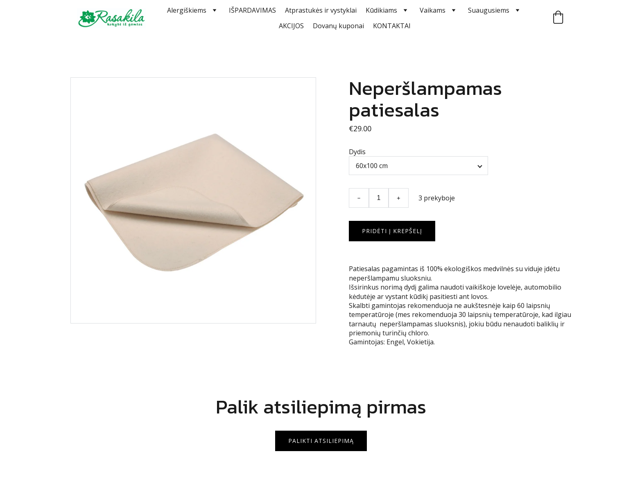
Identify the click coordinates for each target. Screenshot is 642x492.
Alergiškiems (186, 10)
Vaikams (432, 10)
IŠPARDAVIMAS (252, 10)
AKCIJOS (291, 25)
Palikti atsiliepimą (321, 441)
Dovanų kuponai (338, 25)
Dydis (357, 151)
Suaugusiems (488, 10)
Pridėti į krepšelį (392, 231)
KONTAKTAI (392, 25)
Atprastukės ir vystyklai (321, 10)
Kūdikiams (381, 10)
